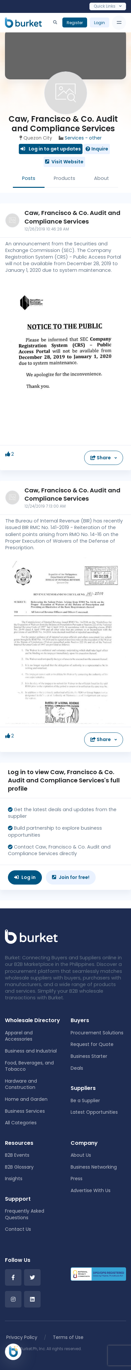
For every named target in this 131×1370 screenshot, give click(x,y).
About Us (81, 1155)
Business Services (25, 1111)
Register (75, 22)
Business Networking (94, 1167)
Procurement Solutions (97, 1032)
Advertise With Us (91, 1190)
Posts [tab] (28, 178)
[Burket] (23, 22)
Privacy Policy (21, 1337)
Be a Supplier (85, 1100)
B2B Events (17, 1155)
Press (76, 1178)
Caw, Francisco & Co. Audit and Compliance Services (72, 217)
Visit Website (64, 161)
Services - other (83, 138)
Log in (25, 877)
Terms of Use (68, 1337)
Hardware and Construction (21, 1084)
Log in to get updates (50, 148)
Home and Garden (26, 1099)
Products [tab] (64, 178)
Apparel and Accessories (19, 1036)
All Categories (21, 1122)
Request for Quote (92, 1044)
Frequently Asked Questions (24, 1214)
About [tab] (101, 178)
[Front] (31, 936)
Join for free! (70, 877)
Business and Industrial (31, 1051)
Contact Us (18, 1229)
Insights (13, 1178)
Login (99, 22)
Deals (77, 1068)
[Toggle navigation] (119, 23)
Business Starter (89, 1056)
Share (101, 457)
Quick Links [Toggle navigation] (108, 6)
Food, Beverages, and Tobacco (29, 1066)
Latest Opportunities (94, 1112)
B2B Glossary (19, 1167)
